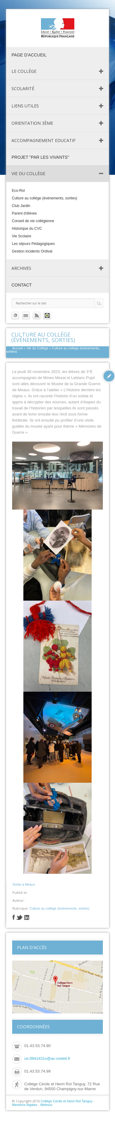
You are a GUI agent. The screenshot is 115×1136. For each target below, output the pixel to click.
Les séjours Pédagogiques (33, 244)
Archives (21, 268)
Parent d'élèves (24, 213)
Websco (46, 1105)
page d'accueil (29, 55)
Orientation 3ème (32, 123)
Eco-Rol (18, 190)
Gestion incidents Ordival (32, 251)
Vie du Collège (28, 173)
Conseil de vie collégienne (33, 221)
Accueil (17, 348)
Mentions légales (24, 1105)
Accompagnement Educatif (44, 140)
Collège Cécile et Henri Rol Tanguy (66, 1101)
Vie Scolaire (21, 236)
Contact (22, 285)
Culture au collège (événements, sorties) (44, 198)
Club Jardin (21, 206)
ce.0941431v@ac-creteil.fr (47, 1058)
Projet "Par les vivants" (40, 157)
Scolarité (23, 88)
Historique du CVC (27, 228)
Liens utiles (25, 106)
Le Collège (24, 71)
